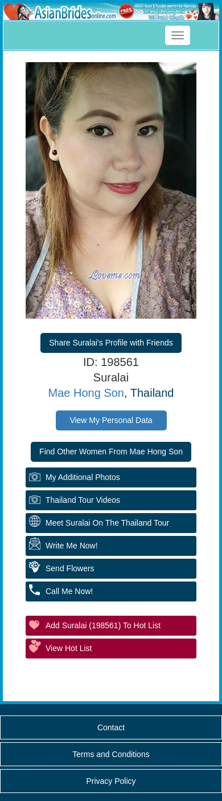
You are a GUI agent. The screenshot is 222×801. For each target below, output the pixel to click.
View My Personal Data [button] (110, 420)
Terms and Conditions (110, 754)
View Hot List (69, 648)
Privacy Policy (110, 781)
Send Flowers (70, 568)
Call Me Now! (69, 591)
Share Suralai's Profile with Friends (110, 342)
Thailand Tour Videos (83, 500)
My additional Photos (83, 477)
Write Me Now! (72, 545)
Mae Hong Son (86, 393)
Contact (111, 727)
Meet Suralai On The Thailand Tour (107, 522)
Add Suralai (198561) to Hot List (103, 625)
